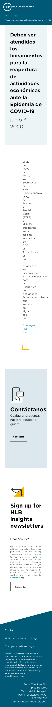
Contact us (15, 578)
